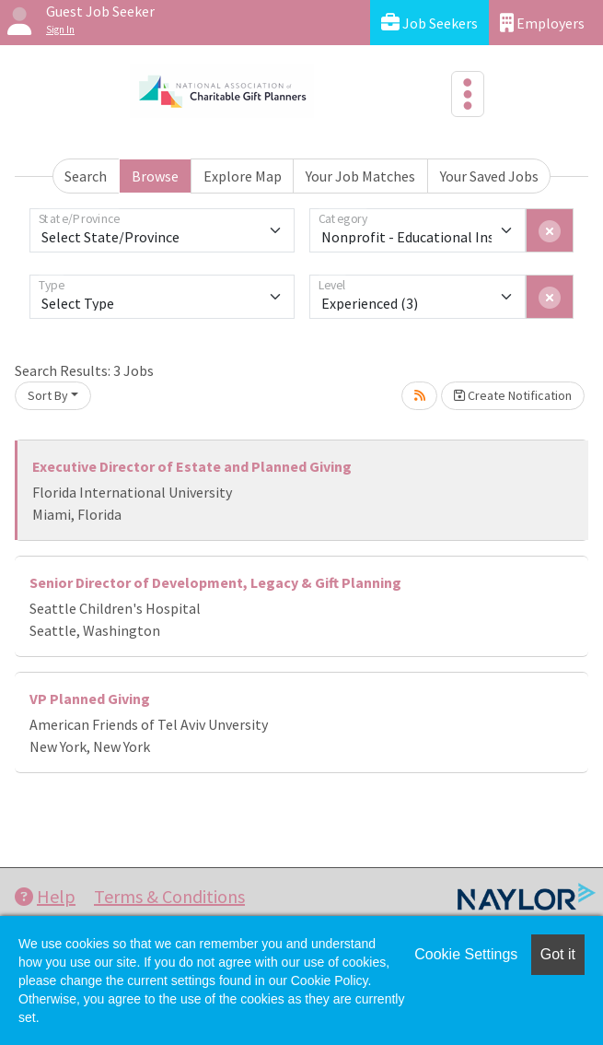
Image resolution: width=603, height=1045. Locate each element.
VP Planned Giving (89, 698)
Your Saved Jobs (489, 176)
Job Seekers (429, 22)
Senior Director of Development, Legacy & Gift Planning (215, 582)
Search (85, 176)
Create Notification (513, 395)
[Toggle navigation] (467, 94)
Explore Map (242, 176)
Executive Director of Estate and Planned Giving (192, 466)
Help (45, 896)
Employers (542, 22)
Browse (155, 176)
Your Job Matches (360, 176)
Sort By (48, 395)
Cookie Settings (465, 954)
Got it (557, 954)
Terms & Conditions (169, 896)
